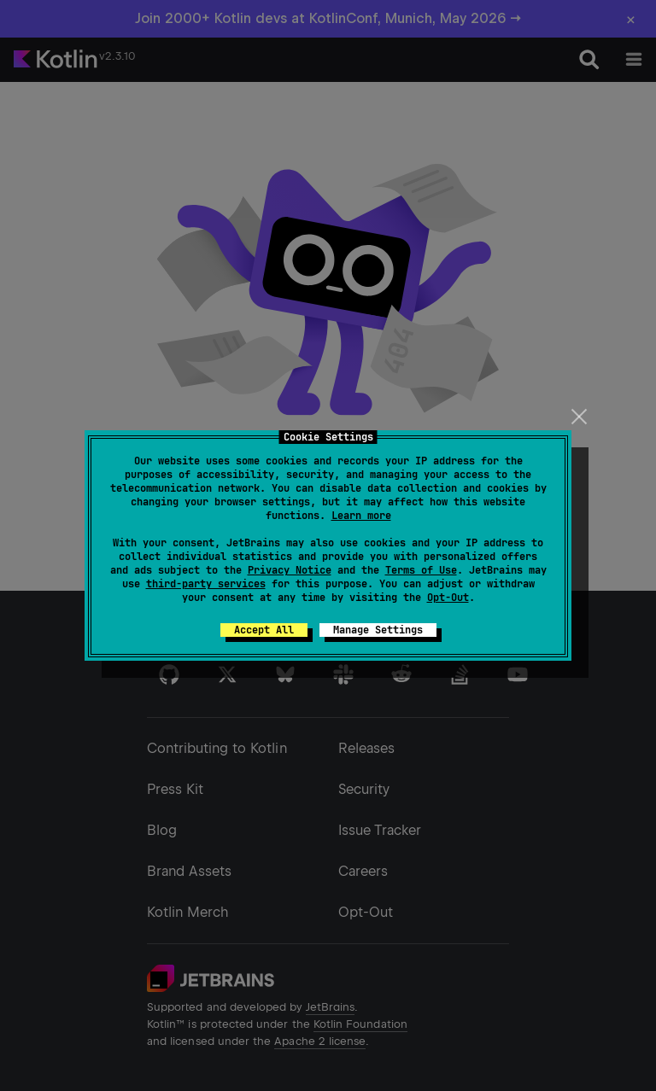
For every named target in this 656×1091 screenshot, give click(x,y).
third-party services (206, 584)
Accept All (264, 630)
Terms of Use (421, 570)
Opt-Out (448, 597)
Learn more (361, 515)
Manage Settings (378, 630)
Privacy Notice (289, 570)
